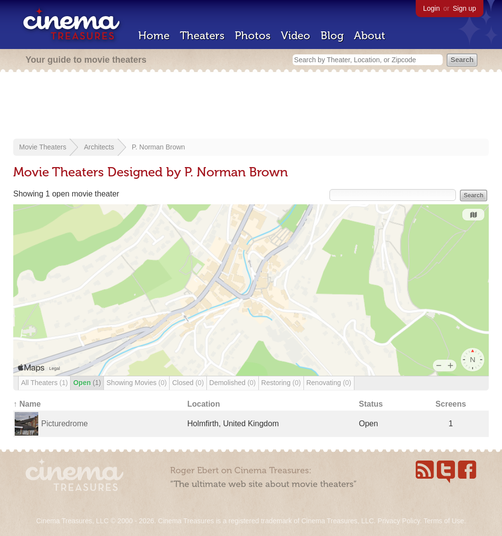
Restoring (281, 383)
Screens (450, 404)
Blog (332, 35)
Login (431, 8)
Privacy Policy (398, 521)
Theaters (202, 35)
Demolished (232, 383)
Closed (188, 383)
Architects (99, 147)
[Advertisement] (251, 106)
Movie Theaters (42, 147)
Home (154, 35)
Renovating (328, 383)
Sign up (464, 8)
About (369, 35)
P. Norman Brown (158, 147)
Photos (253, 35)
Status (371, 404)
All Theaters (44, 383)
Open (87, 383)
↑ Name (27, 404)
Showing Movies (136, 383)
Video (295, 35)
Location (203, 404)
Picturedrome (64, 423)
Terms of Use (444, 521)
